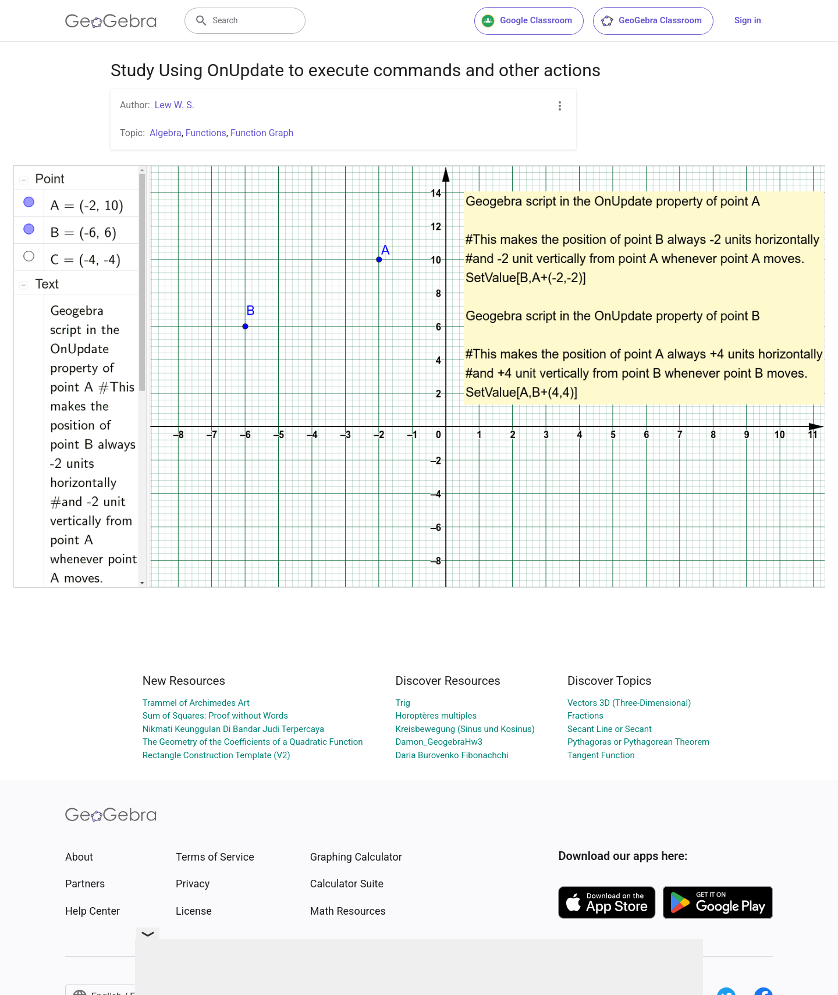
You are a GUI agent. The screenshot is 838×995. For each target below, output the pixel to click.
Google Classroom (526, 21)
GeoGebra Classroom (651, 21)
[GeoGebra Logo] (111, 21)
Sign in (747, 20)
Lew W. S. (174, 105)
